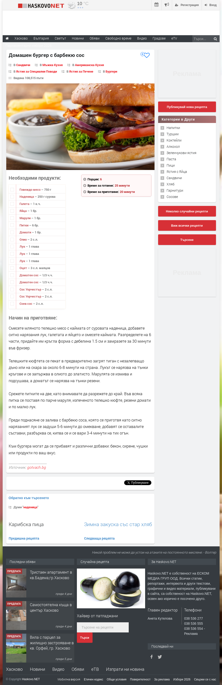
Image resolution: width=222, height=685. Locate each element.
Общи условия (116, 679)
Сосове (172, 196)
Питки (24, 225)
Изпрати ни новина (125, 669)
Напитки (173, 127)
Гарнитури (175, 190)
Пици (171, 165)
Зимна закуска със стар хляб (118, 524)
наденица (30, 507)
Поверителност (140, 679)
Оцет (24, 268)
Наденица (27, 196)
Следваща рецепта (99, 538)
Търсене (187, 240)
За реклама (162, 679)
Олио (23, 239)
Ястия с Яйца (177, 171)
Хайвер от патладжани (97, 615)
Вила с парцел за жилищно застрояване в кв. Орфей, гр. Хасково (52, 643)
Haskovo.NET (31, 679)
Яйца (23, 211)
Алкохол (173, 146)
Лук (23, 246)
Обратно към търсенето (29, 498)
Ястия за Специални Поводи (36, 71)
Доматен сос (29, 275)
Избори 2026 (181, 679)
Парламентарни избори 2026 (29, 45)
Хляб (171, 184)
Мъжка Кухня (52, 65)
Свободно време (118, 38)
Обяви (78, 669)
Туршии (173, 134)
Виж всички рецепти (187, 225)
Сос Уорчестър (31, 289)
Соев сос (26, 303)
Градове (159, 38)
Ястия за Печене (81, 71)
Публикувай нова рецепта (187, 107)
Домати (26, 232)
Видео (58, 669)
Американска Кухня (89, 65)
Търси (84, 637)
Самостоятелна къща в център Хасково (51, 607)
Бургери (111, 71)
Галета (25, 204)
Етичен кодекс (93, 679)
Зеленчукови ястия (181, 152)
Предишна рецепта (24, 538)
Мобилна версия (69, 679)
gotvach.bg (36, 467)
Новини (78, 38)
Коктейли (174, 140)
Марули (25, 218)
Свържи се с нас (205, 679)
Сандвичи (23, 65)
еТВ (95, 669)
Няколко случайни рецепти (187, 211)
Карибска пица (26, 524)
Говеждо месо (30, 189)
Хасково (14, 669)
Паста (171, 159)
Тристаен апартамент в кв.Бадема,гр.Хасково (51, 575)
